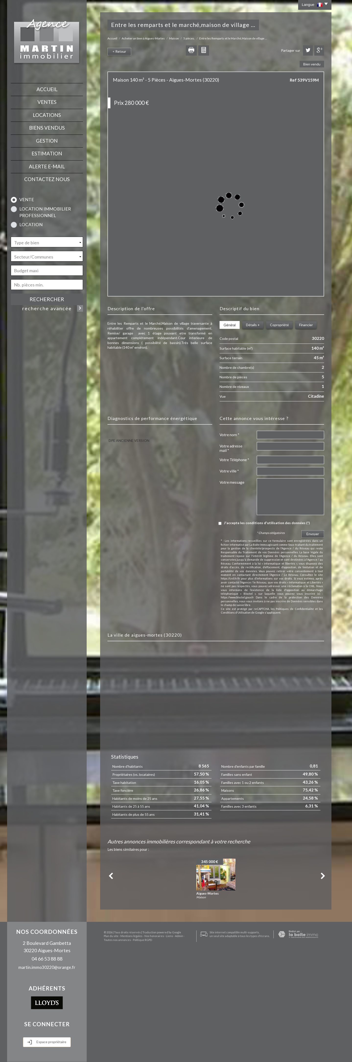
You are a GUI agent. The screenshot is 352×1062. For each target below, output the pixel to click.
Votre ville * (229, 471)
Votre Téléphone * (234, 459)
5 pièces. (189, 38)
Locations (47, 115)
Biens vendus (47, 128)
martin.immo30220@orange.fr (46, 967)
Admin (175, 1052)
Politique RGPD (129, 1056)
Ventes (47, 102)
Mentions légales (128, 1052)
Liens (165, 1052)
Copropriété (279, 325)
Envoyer (312, 534)
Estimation (47, 153)
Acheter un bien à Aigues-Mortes (143, 38)
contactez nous (47, 179)
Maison (174, 38)
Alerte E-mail (47, 166)
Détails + (253, 325)
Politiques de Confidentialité (295, 608)
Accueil (47, 89)
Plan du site (107, 1052)
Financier (306, 325)
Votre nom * (229, 434)
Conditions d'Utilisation (236, 612)
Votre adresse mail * (231, 448)
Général (229, 325)
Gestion (47, 141)
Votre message (232, 482)
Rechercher (47, 299)
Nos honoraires (150, 1052)
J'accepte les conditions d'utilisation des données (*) (267, 523)
